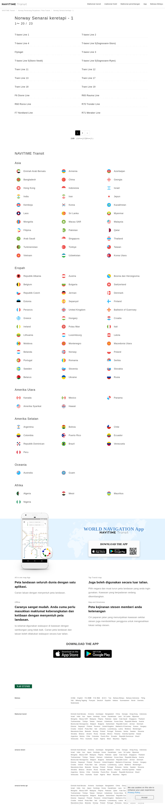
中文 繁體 (88, 698)
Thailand (141, 719)
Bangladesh (109, 714)
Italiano (115, 700)
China (118, 714)
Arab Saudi (123, 719)
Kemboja (96, 716)
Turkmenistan (75, 721)
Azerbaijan (99, 714)
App (145, 4)
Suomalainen (124, 700)
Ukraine (89, 734)
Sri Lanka (127, 716)
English (80, 698)
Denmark (140, 724)
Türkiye (85, 721)
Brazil (137, 736)
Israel (73, 716)
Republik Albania (131, 721)
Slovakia (74, 734)
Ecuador (114, 736)
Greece (135, 726)
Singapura (132, 719)
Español (108, 700)
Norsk (133, 700)
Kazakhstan (112, 716)
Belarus (81, 734)
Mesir (109, 739)
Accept (144, 797)
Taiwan (92, 721)
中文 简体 (96, 698)
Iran (83, 716)
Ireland (80, 729)
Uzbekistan (108, 721)
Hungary (143, 726)
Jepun (89, 716)
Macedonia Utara (77, 731)
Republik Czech (122, 724)
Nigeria (124, 739)
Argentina (74, 736)
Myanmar (135, 716)
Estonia (73, 726)
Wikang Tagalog (81, 700)
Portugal (110, 731)
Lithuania (102, 729)
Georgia (125, 714)
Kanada (102, 734)
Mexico (109, 734)
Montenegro (137, 729)
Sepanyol (81, 726)
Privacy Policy (134, 792)
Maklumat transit (94, 4)
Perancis (97, 726)
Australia (88, 739)
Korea (104, 716)
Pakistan (108, 719)
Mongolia (74, 719)
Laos (120, 716)
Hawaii (138, 734)
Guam (96, 739)
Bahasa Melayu (118, 698)
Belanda (88, 731)
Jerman (132, 724)
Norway (95, 731)
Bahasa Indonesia (132, 698)
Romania (118, 731)
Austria (141, 721)
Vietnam (99, 721)
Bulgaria (101, 724)
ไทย (109, 698)
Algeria (102, 739)
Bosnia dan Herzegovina (79, 724)
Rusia (96, 734)
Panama (117, 734)
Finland (89, 726)
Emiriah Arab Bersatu (78, 714)
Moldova (128, 729)
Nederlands (75, 703)
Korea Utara (118, 721)
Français (92, 700)
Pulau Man (89, 729)
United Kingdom (108, 726)
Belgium (93, 724)
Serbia (125, 731)
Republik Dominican (126, 736)
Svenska (140, 700)
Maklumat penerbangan (130, 4)
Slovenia (141, 731)
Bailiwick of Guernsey (123, 726)
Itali (95, 729)
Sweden (133, 731)
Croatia (73, 729)
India (78, 716)
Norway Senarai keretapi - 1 (44, 18)
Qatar (115, 719)
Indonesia (143, 714)
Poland (102, 731)
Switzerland (110, 724)
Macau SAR (83, 719)
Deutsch (100, 700)
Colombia (95, 736)
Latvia (120, 729)
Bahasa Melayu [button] (156, 4)
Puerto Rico (105, 736)
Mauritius (116, 739)
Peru (82, 739)
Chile (88, 736)
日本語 (73, 698)
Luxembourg (112, 729)
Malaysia (93, 719)
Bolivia (82, 736)
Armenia (91, 714)
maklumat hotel (110, 4)
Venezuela (74, 739)
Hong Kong (134, 714)
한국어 (104, 698)
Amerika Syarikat (128, 734)
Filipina (100, 719)
